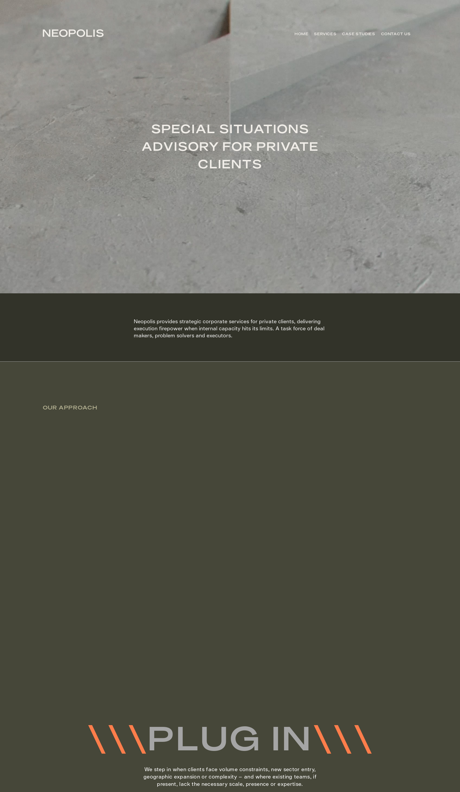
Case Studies (358, 34)
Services (325, 34)
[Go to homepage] (73, 34)
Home (301, 34)
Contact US (396, 34)
